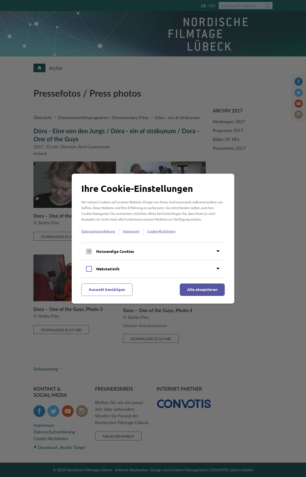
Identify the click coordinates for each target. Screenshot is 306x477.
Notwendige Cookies (115, 251)
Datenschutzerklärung (98, 231)
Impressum (131, 231)
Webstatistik (108, 268)
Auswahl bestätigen (107, 289)
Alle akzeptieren (202, 289)
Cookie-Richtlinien (161, 231)
